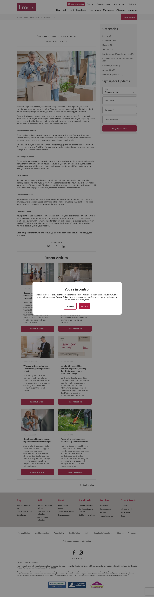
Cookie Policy (62, 297)
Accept (84, 306)
